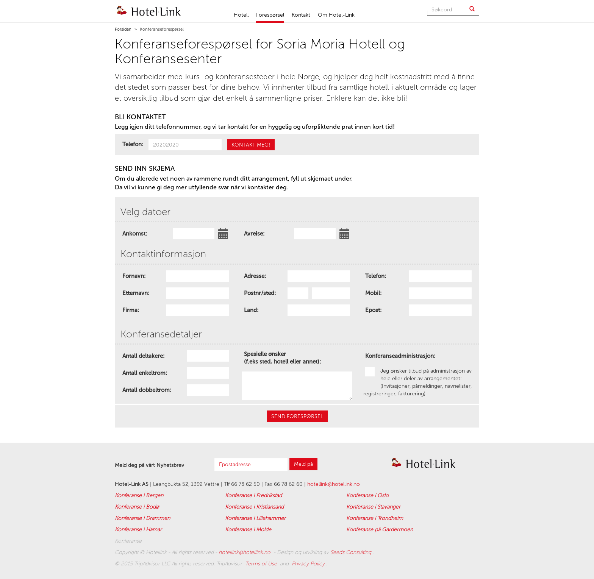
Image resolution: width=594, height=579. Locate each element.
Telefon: (132, 144)
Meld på (303, 464)
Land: (251, 310)
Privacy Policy (309, 563)
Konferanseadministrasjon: (400, 356)
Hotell (241, 15)
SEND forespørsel (297, 416)
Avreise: (254, 233)
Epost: (373, 310)
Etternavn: (135, 293)
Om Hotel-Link (336, 15)
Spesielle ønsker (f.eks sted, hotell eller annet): (282, 356)
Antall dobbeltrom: (146, 390)
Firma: (130, 310)
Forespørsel (270, 15)
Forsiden (123, 29)
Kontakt (301, 15)
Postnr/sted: (260, 293)
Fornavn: (133, 276)
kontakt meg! (250, 145)
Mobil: (373, 293)
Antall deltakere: (143, 356)
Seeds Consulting (351, 552)
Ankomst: (134, 233)
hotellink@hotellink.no (333, 484)
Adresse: (255, 276)
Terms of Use (261, 563)
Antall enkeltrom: (144, 373)
